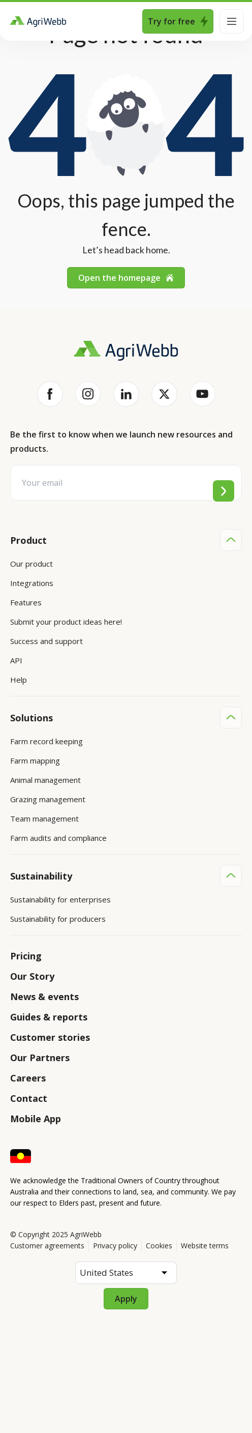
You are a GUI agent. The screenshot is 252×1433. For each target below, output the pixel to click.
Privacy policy (115, 1245)
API (16, 660)
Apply (126, 1298)
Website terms (205, 1245)
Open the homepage (126, 277)
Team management (44, 818)
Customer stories (50, 1037)
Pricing (26, 956)
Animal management (45, 780)
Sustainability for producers (58, 919)
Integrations (31, 583)
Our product (31, 564)
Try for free (178, 21)
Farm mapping (35, 760)
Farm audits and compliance (58, 838)
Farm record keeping (46, 741)
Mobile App (35, 1119)
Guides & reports (48, 1017)
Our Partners (40, 1057)
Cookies (159, 1245)
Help (18, 680)
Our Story (32, 976)
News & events (44, 996)
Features (26, 602)
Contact (28, 1098)
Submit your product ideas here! (66, 622)
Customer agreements (47, 1245)
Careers (28, 1078)
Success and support (46, 641)
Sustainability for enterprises (60, 899)
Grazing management (47, 799)
